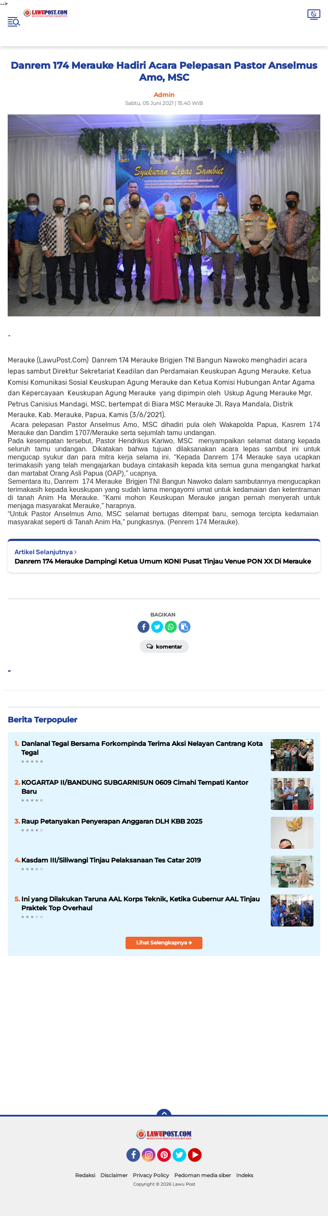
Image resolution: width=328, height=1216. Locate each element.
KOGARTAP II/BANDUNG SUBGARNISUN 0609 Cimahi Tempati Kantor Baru (134, 786)
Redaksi (85, 1175)
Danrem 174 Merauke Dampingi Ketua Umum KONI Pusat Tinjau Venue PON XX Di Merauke (163, 561)
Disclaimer (114, 1175)
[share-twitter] (157, 627)
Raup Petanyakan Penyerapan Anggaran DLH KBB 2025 (111, 821)
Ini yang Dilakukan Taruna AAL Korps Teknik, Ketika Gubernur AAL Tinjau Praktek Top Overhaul (140, 903)
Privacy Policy (151, 1175)
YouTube (201, 1158)
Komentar (164, 646)
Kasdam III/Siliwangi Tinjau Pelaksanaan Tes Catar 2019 (111, 860)
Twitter (183, 1158)
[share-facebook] (143, 627)
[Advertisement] (229, 1041)
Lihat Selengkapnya (164, 942)
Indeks (244, 1175)
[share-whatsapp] (171, 627)
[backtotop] (164, 1116)
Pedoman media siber (202, 1175)
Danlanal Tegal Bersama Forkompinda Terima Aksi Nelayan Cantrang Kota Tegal (142, 748)
